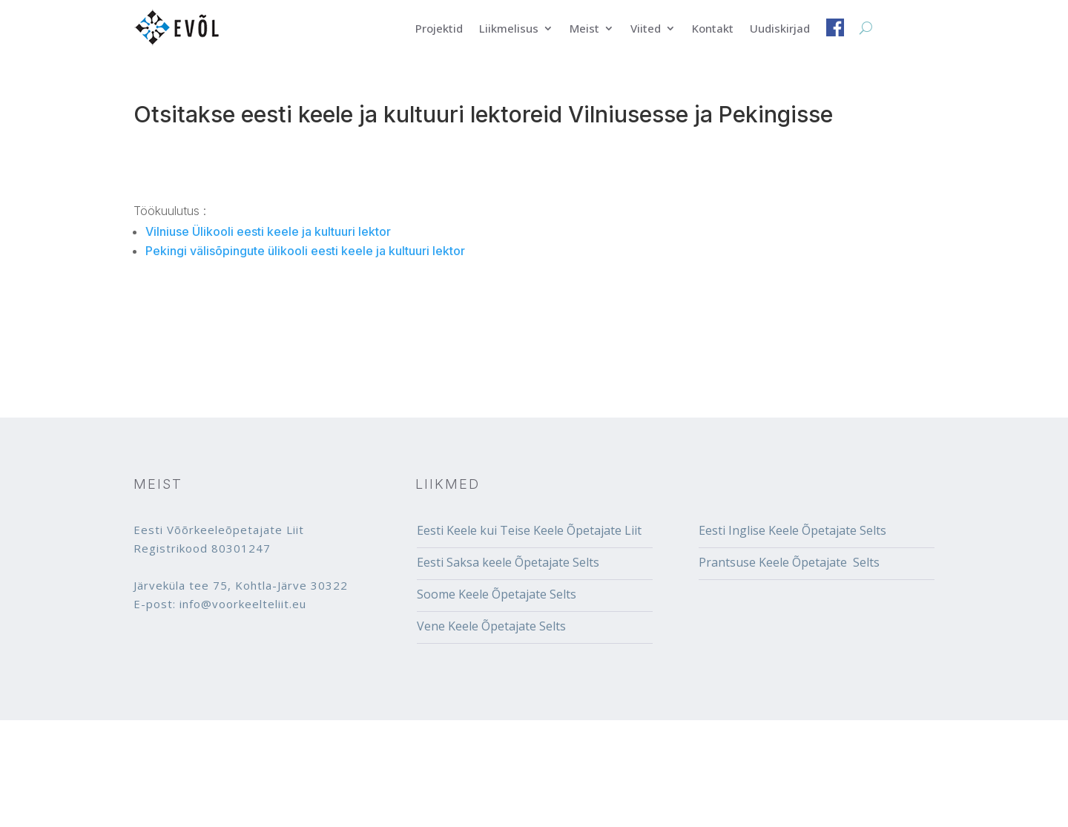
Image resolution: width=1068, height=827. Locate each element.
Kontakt (713, 29)
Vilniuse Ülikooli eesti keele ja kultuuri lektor (268, 231)
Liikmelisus (508, 29)
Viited (645, 29)
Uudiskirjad (780, 29)
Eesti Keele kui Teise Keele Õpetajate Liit (529, 530)
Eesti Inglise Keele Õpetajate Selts (792, 530)
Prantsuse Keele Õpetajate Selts (789, 562)
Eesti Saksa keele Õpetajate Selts (508, 562)
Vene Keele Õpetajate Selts (491, 626)
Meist (584, 29)
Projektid (439, 29)
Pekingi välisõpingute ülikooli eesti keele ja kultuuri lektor (305, 250)
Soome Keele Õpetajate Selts (496, 594)
